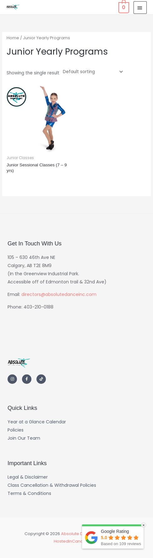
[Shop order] (91, 72)
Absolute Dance (77, 534)
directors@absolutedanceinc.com (58, 294)
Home (13, 37)
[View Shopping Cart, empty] (123, 7)
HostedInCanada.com (76, 541)
